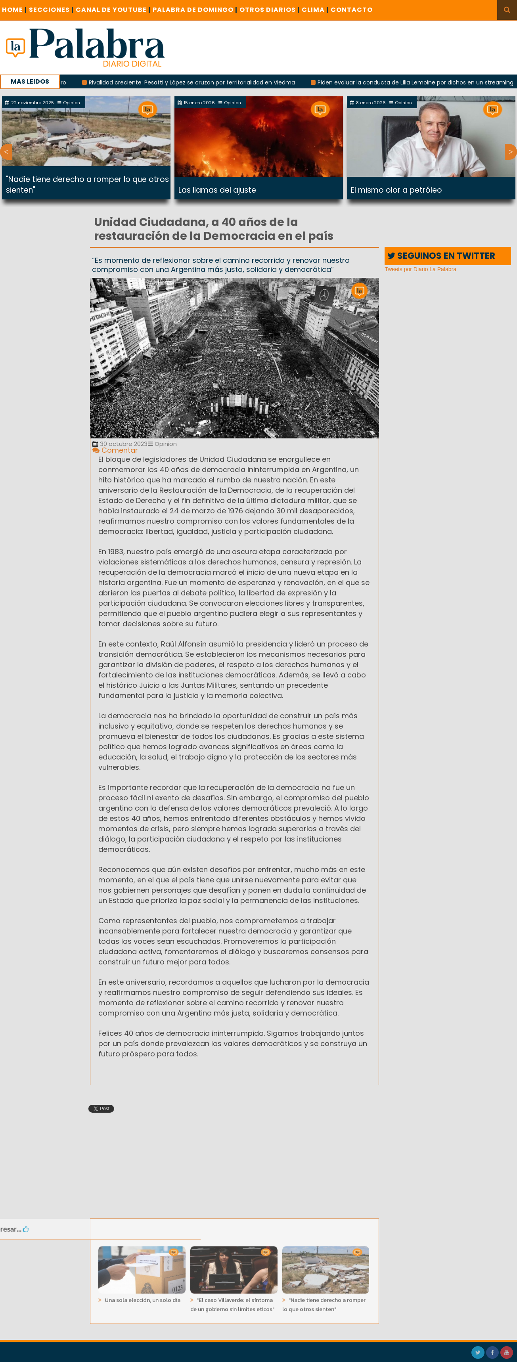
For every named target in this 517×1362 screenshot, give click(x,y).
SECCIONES (51, 9)
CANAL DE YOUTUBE (113, 9)
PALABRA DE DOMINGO (195, 9)
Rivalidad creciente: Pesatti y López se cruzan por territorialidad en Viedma (197, 82)
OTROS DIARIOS (269, 9)
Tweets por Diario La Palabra (420, 269)
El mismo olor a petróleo (396, 190)
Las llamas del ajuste (217, 190)
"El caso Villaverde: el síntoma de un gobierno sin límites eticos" (232, 1302)
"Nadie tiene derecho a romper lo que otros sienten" (324, 1302)
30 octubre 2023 (119, 444)
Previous (6, 152)
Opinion (162, 444)
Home (14, 9)
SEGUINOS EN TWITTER (441, 256)
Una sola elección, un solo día (141, 1297)
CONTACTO (352, 9)
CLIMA (315, 9)
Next (511, 152)
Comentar (115, 450)
